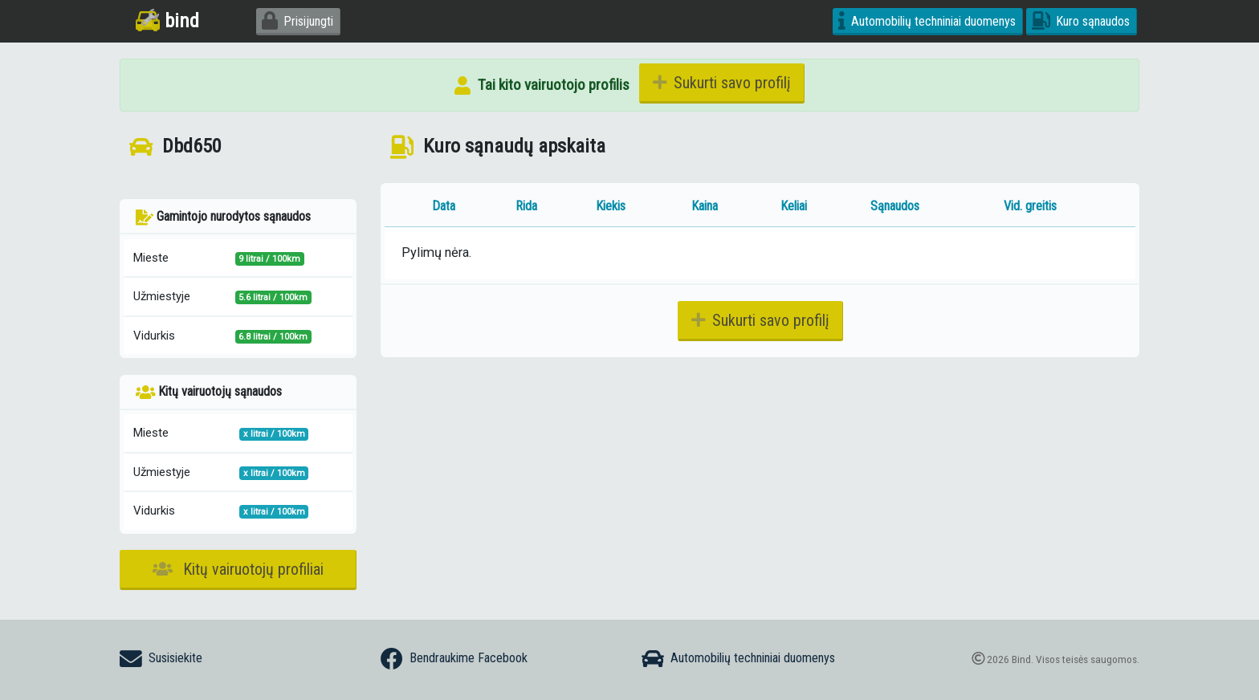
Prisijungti (297, 21)
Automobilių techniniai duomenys (927, 21)
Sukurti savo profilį (722, 82)
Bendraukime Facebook (454, 659)
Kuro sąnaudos (1081, 21)
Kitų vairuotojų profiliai (238, 569)
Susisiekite (161, 659)
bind (167, 20)
